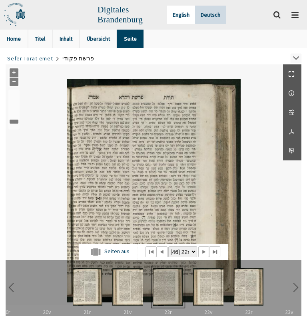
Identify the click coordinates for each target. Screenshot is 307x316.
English (181, 14)
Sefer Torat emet (30, 58)
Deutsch (210, 14)
